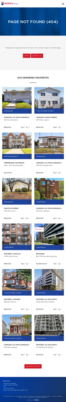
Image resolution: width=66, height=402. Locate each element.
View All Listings (33, 366)
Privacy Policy (23, 397)
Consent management (41, 397)
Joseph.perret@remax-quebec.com (17, 390)
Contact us (37, 55)
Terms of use (30, 397)
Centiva (36, 399)
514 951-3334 (10, 388)
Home (27, 55)
